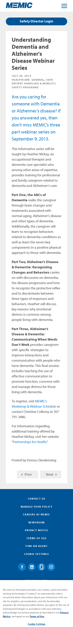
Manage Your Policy (36, 506)
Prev (28, 474)
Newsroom (36, 522)
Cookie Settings (36, 553)
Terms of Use (36, 538)
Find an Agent (37, 546)
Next (50, 474)
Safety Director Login (36, 21)
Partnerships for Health (30, 442)
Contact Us (36, 498)
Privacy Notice (36, 530)
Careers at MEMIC (36, 514)
